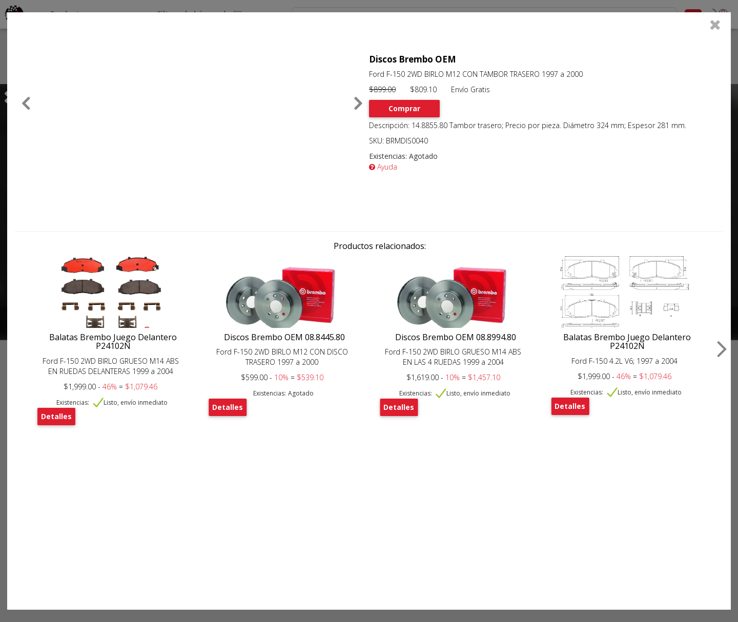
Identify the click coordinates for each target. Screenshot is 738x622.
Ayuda (383, 167)
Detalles (56, 416)
